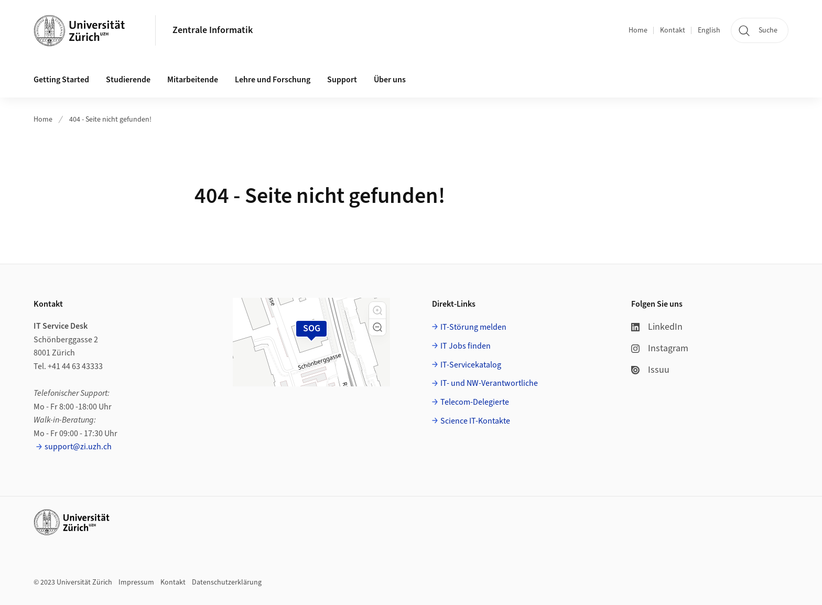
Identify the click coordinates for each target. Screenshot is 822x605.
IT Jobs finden (465, 346)
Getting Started (61, 79)
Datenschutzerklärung (227, 582)
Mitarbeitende (192, 79)
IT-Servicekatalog (470, 365)
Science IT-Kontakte (475, 421)
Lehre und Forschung (272, 79)
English (709, 30)
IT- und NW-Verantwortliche (489, 383)
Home (638, 30)
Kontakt (672, 30)
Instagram (659, 348)
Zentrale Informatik (212, 30)
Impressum (136, 582)
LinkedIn (657, 326)
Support (342, 79)
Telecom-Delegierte (474, 402)
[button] (377, 310)
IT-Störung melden (473, 327)
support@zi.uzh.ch (78, 446)
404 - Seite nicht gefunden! (110, 119)
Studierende (128, 79)
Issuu (650, 369)
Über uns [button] (390, 79)
